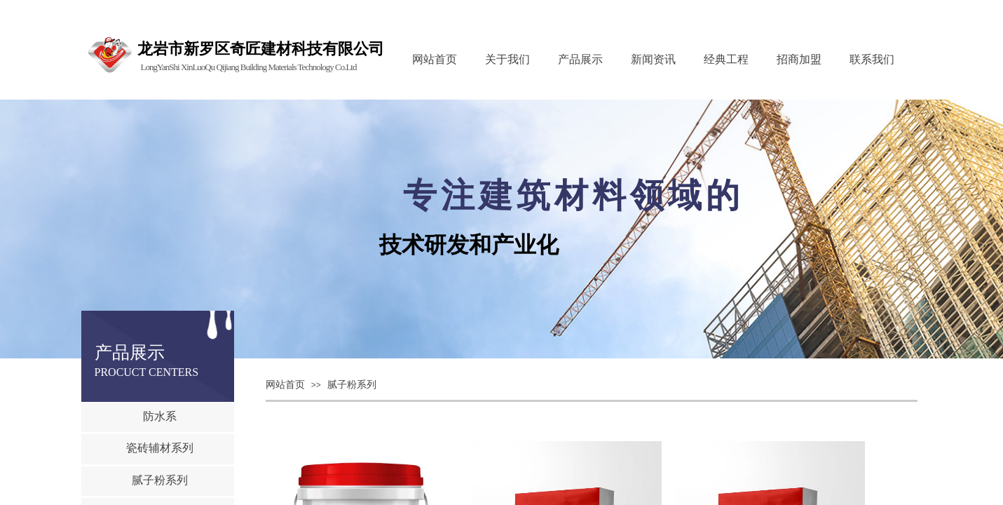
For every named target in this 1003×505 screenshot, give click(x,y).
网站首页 (285, 384)
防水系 (160, 416)
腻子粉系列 (351, 384)
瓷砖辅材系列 (159, 448)
